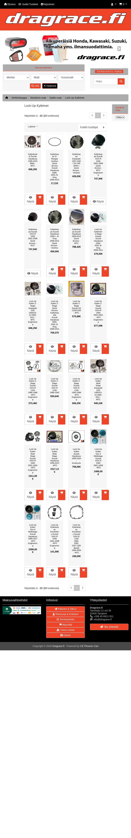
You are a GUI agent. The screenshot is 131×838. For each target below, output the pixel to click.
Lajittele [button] (32, 126)
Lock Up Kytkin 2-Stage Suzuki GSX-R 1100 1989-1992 (54, 386)
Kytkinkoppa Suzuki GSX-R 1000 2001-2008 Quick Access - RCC (32, 237)
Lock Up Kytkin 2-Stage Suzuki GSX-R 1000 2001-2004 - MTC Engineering (98, 311)
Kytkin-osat (55, 97)
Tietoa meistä (65, 630)
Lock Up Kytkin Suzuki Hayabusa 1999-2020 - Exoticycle (76, 456)
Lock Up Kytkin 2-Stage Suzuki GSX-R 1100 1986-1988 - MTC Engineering (32, 389)
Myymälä (65, 624)
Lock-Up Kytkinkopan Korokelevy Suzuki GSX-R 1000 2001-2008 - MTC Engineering (54, 536)
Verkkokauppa (19, 97)
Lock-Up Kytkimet (74, 97)
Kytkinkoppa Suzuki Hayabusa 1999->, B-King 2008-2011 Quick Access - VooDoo (54, 238)
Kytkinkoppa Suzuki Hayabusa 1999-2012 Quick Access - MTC (76, 236)
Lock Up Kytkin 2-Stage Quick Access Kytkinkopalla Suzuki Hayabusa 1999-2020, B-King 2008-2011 (54, 315)
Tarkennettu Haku (109, 71)
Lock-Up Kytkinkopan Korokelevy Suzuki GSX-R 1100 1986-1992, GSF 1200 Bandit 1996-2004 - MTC (76, 539)
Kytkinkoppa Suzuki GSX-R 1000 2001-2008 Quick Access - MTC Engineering (98, 164)
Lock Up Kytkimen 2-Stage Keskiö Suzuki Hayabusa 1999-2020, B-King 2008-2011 (98, 239)
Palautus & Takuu (65, 609)
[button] (113, 4)
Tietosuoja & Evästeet (65, 614)
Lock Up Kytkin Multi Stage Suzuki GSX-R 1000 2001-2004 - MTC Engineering (32, 460)
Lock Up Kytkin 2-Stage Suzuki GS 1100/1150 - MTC (76, 307)
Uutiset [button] (65, 635)
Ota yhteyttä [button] (109, 626)
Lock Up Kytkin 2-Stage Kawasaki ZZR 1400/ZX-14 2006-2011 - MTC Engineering (32, 312)
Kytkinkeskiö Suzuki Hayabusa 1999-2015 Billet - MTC (32, 160)
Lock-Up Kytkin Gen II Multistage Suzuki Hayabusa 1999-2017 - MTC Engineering (32, 535)
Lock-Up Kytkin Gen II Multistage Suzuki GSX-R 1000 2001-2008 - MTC (98, 458)
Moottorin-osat (38, 97)
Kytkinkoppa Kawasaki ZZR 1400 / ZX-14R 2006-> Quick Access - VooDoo (76, 163)
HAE (35, 85)
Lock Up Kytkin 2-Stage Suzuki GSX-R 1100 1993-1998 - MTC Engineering (76, 389)
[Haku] (106, 81)
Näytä (30, 199)
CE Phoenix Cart (89, 646)
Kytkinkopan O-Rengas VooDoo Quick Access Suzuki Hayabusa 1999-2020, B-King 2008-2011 (54, 167)
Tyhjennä (50, 85)
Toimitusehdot (65, 619)
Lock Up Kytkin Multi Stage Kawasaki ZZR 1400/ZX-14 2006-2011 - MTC (98, 389)
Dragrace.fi (58, 646)
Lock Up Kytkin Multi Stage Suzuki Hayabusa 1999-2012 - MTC (54, 457)
